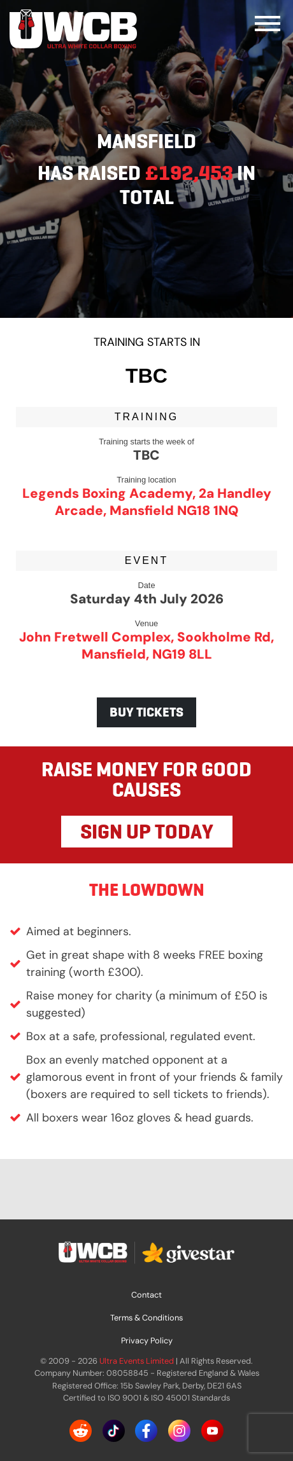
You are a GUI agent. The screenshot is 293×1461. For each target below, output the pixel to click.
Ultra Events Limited (136, 1360)
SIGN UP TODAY (146, 831)
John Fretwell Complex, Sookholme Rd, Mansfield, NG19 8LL (146, 645)
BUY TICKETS (146, 712)
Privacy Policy (147, 1340)
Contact (146, 1294)
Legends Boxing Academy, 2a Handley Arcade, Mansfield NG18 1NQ (146, 501)
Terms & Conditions (146, 1317)
